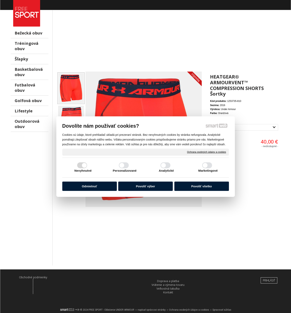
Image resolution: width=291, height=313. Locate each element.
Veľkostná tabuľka (168, 277)
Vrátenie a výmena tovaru (122, 277)
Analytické (166, 170)
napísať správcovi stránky (152, 299)
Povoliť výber (145, 186)
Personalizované (125, 170)
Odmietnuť (89, 186)
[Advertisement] (168, 44)
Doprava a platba (76, 277)
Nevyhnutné (83, 170)
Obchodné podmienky (31, 277)
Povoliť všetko (201, 186)
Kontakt (214, 277)
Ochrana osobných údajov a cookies (206, 151)
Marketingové (208, 170)
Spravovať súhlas (221, 299)
